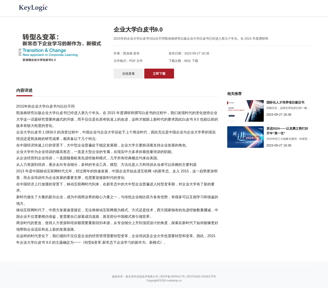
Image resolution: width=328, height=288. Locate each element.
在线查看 (128, 73)
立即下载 (159, 73)
